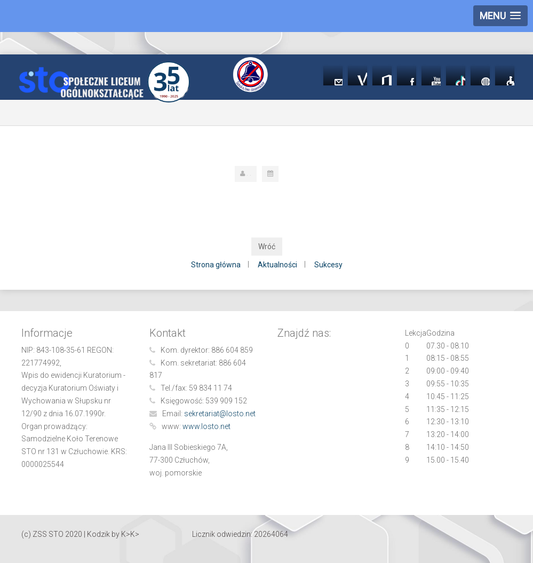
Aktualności (277, 264)
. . (248, 173)
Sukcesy (328, 264)
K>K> (130, 534)
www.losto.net (206, 426)
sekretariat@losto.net (220, 413)
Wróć (266, 246)
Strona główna (216, 264)
